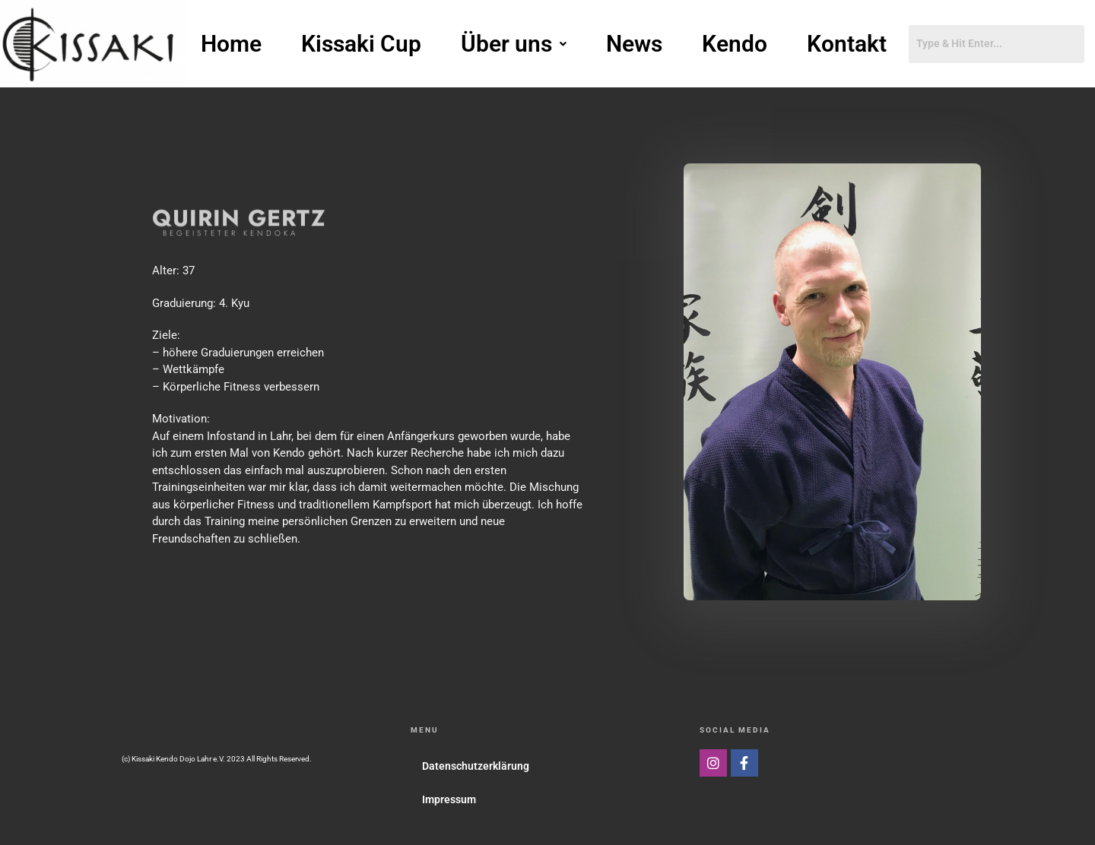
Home (231, 43)
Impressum (449, 799)
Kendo (734, 43)
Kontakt (847, 43)
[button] (513, 43)
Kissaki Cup (361, 43)
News (634, 43)
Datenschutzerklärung (475, 766)
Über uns (514, 43)
